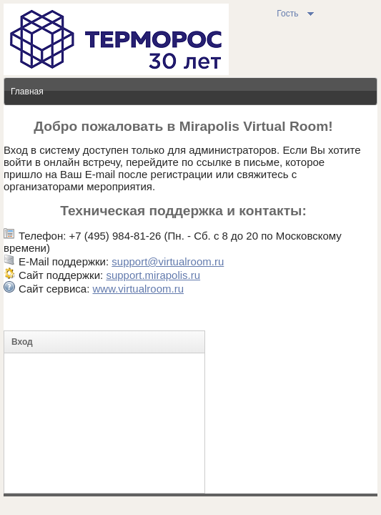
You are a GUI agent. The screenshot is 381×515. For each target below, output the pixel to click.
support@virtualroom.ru (168, 261)
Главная (27, 92)
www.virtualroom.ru (138, 289)
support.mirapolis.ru (153, 275)
